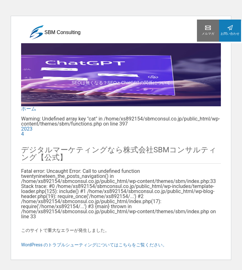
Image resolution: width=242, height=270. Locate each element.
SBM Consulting (55, 33)
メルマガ (208, 30)
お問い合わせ (230, 30)
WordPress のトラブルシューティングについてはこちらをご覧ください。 (94, 244)
